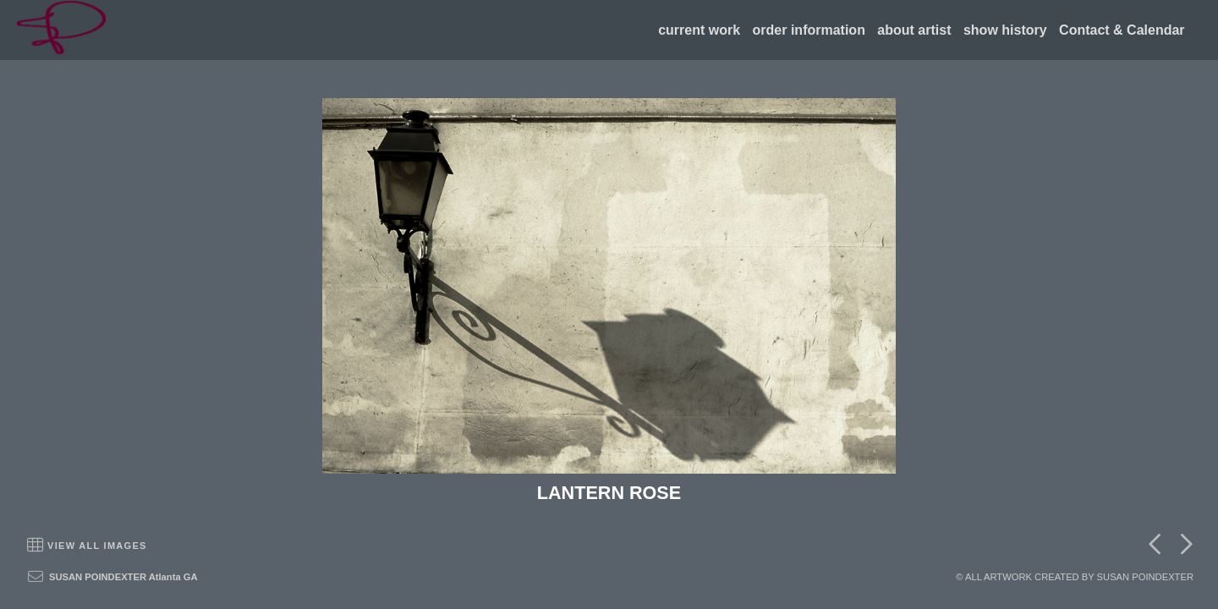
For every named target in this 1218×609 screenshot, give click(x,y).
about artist (914, 30)
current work (699, 30)
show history (1005, 30)
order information (809, 30)
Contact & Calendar (1121, 30)
